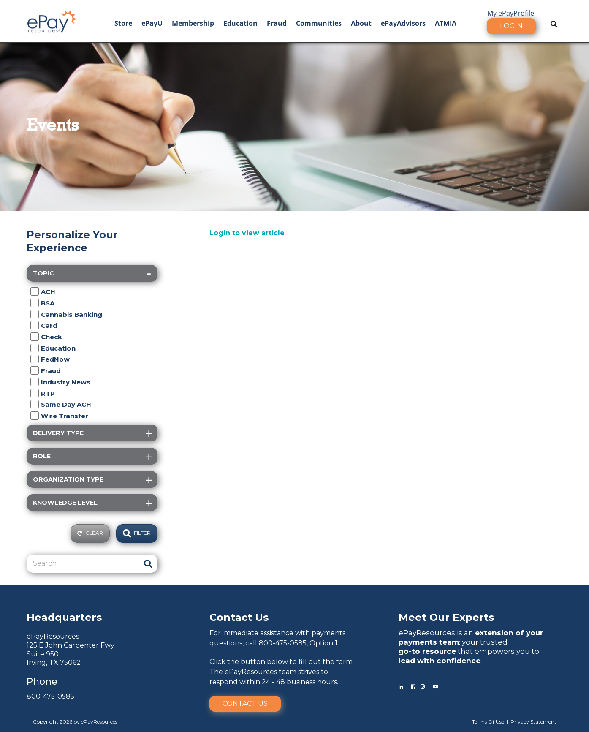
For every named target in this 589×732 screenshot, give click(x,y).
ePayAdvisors (403, 23)
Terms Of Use (488, 721)
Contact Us (245, 703)
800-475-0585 (50, 696)
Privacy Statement (533, 721)
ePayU (152, 23)
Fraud (277, 23)
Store (123, 23)
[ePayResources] (52, 20)
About (361, 23)
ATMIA (445, 23)
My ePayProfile (510, 13)
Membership (193, 23)
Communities (319, 23)
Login (511, 26)
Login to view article (247, 233)
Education (240, 23)
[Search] (82, 563)
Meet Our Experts (446, 617)
